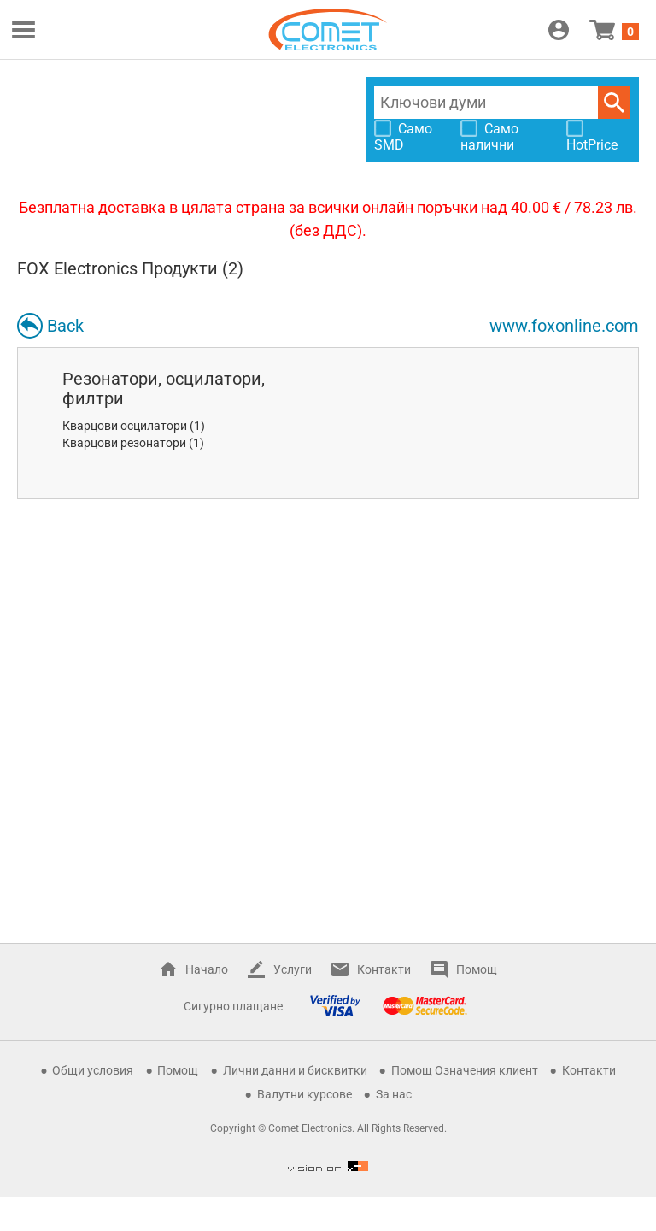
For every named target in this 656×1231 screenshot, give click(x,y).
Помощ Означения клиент (464, 1070)
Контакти (384, 969)
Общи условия (92, 1070)
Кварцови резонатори (124, 443)
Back (65, 325)
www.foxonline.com (564, 325)
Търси (614, 102)
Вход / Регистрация (558, 29)
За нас (394, 1094)
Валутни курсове (304, 1094)
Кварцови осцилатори (124, 426)
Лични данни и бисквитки (295, 1070)
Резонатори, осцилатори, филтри (163, 388)
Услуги (292, 969)
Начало (206, 969)
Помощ (476, 969)
